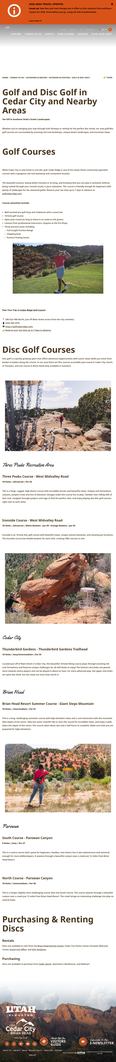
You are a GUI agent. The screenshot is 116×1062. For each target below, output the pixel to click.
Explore (16, 34)
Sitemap (58, 1050)
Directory (48, 1050)
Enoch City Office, (18, 949)
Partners (90, 29)
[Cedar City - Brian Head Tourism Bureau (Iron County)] (7, 27)
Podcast (32, 1055)
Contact (17, 1050)
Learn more (35, 21)
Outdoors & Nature (37, 77)
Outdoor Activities (60, 77)
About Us (7, 1050)
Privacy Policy (35, 1050)
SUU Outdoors (39, 949)
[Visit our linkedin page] (34, 1044)
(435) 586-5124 (21, 1038)
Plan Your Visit (102, 34)
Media (24, 1050)
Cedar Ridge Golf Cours (32, 310)
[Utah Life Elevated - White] (21, 1009)
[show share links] (108, 77)
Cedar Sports (45, 964)
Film (81, 29)
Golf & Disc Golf (81, 77)
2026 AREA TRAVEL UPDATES (46, 4)
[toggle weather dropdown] (103, 29)
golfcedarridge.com (12, 193)
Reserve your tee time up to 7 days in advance (28, 330)
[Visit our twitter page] (21, 1044)
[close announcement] (112, 4)
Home (5, 77)
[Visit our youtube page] (27, 1044)
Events (49, 34)
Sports (73, 29)
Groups (63, 29)
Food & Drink (66, 34)
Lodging (83, 34)
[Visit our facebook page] (7, 1044)
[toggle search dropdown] (110, 29)
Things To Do (33, 34)
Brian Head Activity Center (51, 946)
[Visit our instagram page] (14, 1044)
